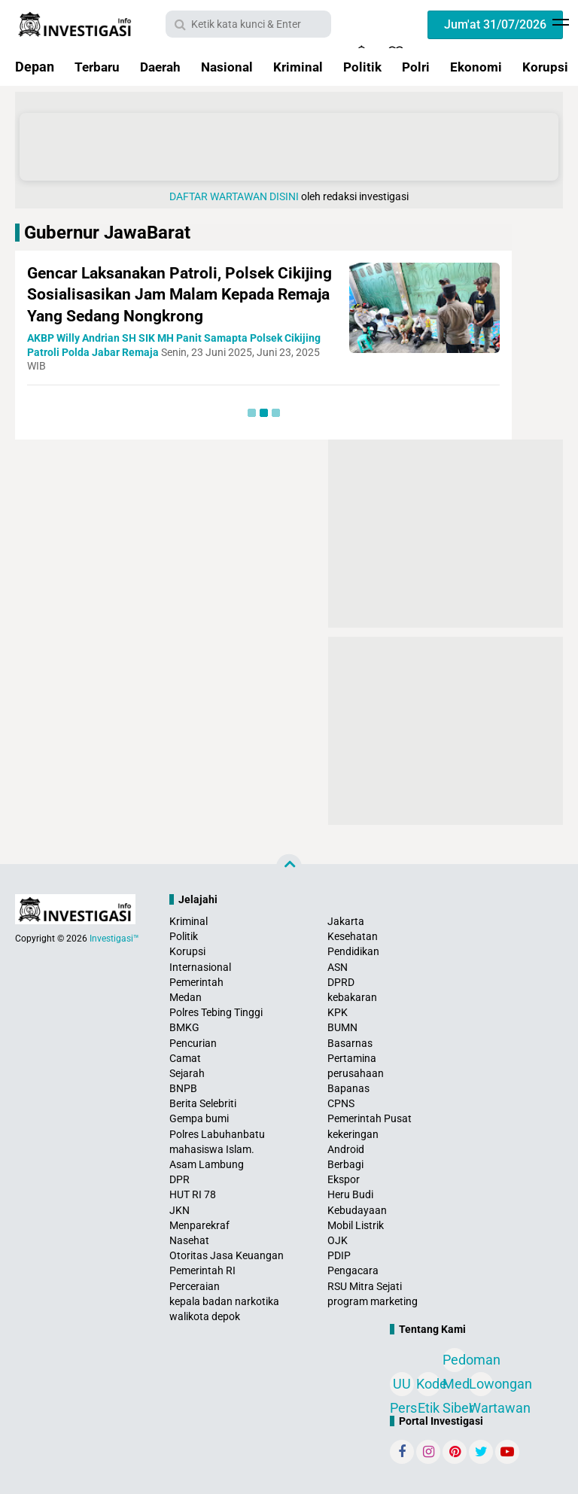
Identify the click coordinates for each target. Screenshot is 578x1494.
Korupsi (187, 951)
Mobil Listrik (355, 1225)
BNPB (183, 1088)
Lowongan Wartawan (481, 1386)
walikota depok (204, 1316)
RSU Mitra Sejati (364, 1286)
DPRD (340, 982)
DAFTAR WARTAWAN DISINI (234, 196)
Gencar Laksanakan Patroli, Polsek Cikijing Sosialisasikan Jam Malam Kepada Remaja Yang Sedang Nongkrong (179, 294)
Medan (185, 997)
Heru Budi (350, 1194)
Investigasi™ (114, 938)
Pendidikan (353, 951)
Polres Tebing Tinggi (216, 1012)
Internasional (200, 967)
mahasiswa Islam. (211, 1149)
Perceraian (194, 1286)
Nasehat (189, 1240)
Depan (34, 67)
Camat (185, 1058)
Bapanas (348, 1088)
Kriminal (308, 67)
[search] (248, 24)
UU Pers (402, 1386)
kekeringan (353, 1134)
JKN (179, 1210)
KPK (337, 1012)
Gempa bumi (199, 1118)
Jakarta (345, 921)
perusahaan (355, 1073)
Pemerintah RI (202, 1270)
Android (345, 1149)
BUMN (342, 1027)
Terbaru (99, 67)
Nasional (235, 67)
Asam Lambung (206, 1164)
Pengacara (353, 1270)
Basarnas (350, 1043)
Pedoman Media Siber (455, 1362)
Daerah (165, 67)
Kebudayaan (357, 1210)
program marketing (372, 1301)
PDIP (339, 1255)
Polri (429, 67)
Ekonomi (491, 67)
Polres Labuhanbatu (217, 1134)
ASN (337, 967)
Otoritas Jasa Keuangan (226, 1255)
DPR (179, 1179)
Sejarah (187, 1073)
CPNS (340, 1103)
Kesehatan (352, 936)
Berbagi (345, 1164)
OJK (337, 1240)
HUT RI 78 (192, 1194)
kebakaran (352, 997)
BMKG (184, 1027)
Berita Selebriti (202, 1103)
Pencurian (193, 1043)
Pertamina (351, 1058)
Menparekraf (199, 1225)
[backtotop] (289, 867)
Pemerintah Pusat (369, 1118)
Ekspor (343, 1179)
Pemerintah (196, 982)
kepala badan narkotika (224, 1301)
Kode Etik (428, 1386)
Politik (374, 67)
